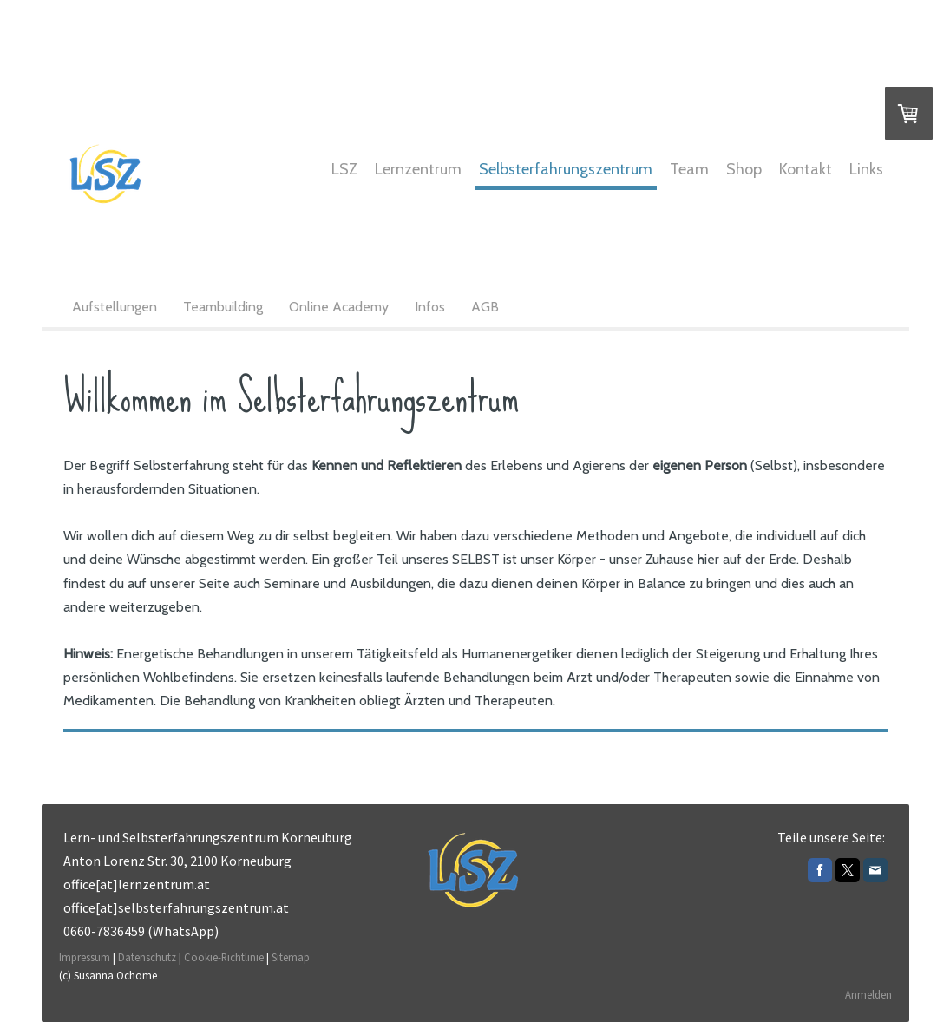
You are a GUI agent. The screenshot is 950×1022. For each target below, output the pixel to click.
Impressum (84, 957)
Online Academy (339, 306)
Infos (430, 306)
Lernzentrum (418, 169)
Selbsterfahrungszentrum (565, 169)
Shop (744, 169)
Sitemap (291, 957)
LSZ (344, 169)
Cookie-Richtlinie (224, 957)
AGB (485, 306)
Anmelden (868, 994)
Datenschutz (147, 957)
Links (866, 169)
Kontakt (805, 169)
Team (689, 169)
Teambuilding (223, 306)
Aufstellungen (114, 306)
